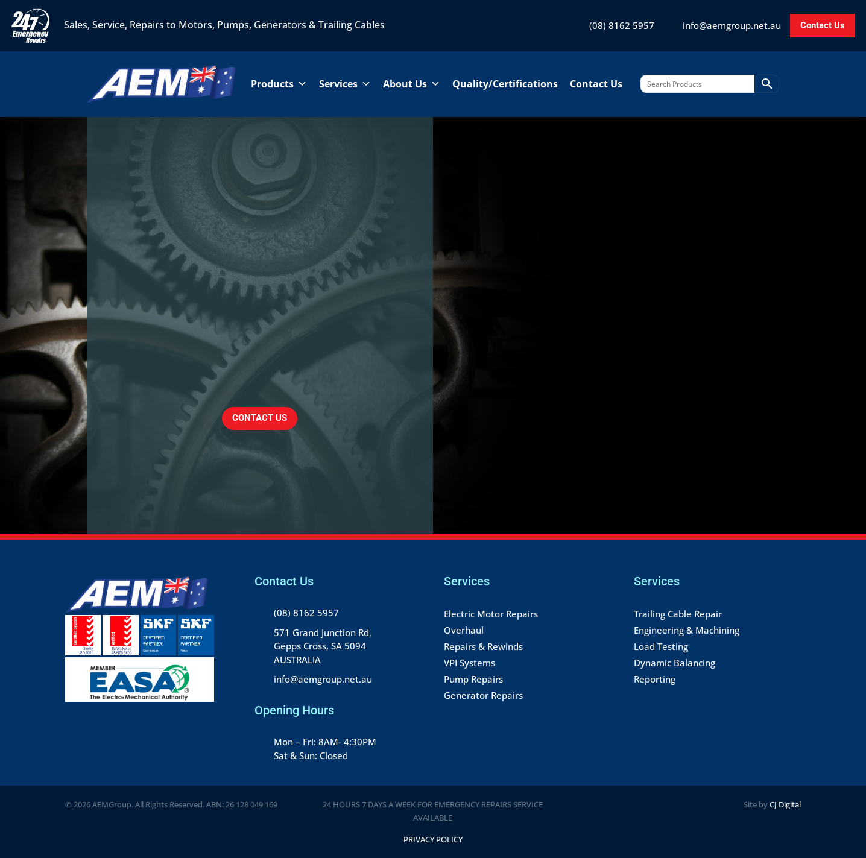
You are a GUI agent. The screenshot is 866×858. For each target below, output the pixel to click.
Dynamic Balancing (674, 663)
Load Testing (661, 646)
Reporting (654, 679)
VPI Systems (469, 663)
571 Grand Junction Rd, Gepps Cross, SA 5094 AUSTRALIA (322, 646)
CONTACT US (259, 417)
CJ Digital (785, 804)
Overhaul (464, 630)
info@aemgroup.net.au (732, 25)
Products (279, 84)
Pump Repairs (473, 679)
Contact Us (822, 25)
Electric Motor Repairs (491, 614)
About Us (411, 84)
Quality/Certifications (505, 83)
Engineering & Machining (686, 630)
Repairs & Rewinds (483, 646)
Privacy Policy (433, 839)
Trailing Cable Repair (678, 614)
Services (345, 84)
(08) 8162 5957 (621, 25)
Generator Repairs (483, 695)
